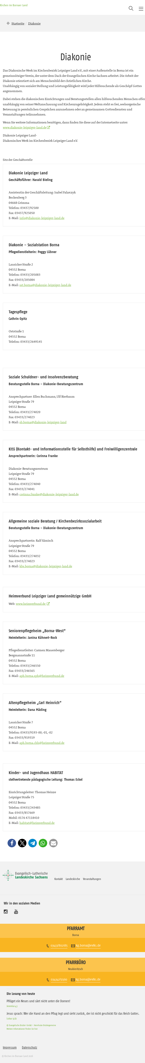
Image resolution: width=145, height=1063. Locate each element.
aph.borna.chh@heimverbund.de (41, 743)
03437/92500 (29, 208)
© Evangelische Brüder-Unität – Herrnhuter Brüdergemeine (31, 1025)
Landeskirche (73, 879)
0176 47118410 (28, 818)
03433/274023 (25, 417)
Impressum (10, 1047)
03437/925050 (25, 213)
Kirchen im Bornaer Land (14, 5)
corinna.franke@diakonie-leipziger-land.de (49, 494)
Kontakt (58, 879)
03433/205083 (30, 274)
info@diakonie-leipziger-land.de (41, 218)
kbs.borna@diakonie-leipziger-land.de (45, 566)
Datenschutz (29, 1047)
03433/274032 (30, 556)
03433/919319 (25, 737)
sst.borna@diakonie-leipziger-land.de (45, 285)
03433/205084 (25, 280)
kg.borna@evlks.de (88, 945)
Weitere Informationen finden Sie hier (22, 1028)
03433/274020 (30, 412)
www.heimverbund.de (31, 604)
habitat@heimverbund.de (37, 823)
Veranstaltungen (92, 879)
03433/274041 (25, 489)
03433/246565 (25, 671)
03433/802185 (59, 945)
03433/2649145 (31, 341)
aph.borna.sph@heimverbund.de (41, 676)
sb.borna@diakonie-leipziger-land (42, 422)
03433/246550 (30, 666)
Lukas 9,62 (12, 1018)
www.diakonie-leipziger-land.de (24, 127)
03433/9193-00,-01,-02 (36, 732)
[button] (12, 843)
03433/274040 (30, 484)
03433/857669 (25, 813)
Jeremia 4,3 (12, 1006)
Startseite (18, 23)
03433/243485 (30, 807)
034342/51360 (59, 979)
